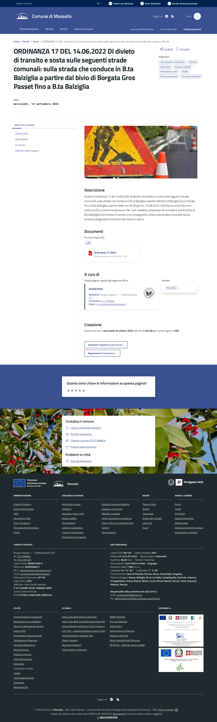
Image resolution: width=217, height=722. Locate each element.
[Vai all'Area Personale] (182, 3)
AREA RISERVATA (107, 717)
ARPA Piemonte (117, 617)
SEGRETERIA (96, 289)
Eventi (178, 504)
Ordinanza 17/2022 (105, 253)
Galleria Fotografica (184, 518)
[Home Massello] (44, 16)
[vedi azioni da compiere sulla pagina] (182, 49)
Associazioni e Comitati (186, 532)
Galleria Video (181, 523)
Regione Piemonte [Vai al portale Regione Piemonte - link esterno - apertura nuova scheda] (24, 3)
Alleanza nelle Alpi (119, 635)
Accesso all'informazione (142, 29)
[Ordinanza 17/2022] (90, 253)
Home (16, 41)
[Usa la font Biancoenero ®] (121, 3)
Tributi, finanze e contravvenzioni (117, 523)
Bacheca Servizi (21, 649)
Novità (26, 41)
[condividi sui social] (166, 49)
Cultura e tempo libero (73, 532)
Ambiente (67, 509)
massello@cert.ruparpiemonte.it (35, 570)
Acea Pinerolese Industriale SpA (77, 635)
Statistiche (19, 682)
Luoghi (178, 509)
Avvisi (36, 41)
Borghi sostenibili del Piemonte (125, 640)
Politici (17, 532)
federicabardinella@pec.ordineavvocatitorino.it (137, 598)
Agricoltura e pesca (71, 504)
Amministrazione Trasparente (28, 617)
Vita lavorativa (109, 532)
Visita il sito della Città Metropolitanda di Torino (85, 621)
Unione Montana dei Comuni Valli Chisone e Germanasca (89, 626)
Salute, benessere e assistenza (117, 518)
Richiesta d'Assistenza (24, 645)
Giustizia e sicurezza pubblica (115, 504)
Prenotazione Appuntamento (28, 635)
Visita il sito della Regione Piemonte (79, 617)
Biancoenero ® (120, 714)
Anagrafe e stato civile (73, 513)
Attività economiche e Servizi (189, 527)
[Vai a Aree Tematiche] (150, 3)
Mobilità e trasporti (111, 513)
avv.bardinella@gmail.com (129, 595)
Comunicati (148, 513)
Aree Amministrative (24, 509)
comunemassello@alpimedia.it (111, 304)
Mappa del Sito (21, 687)
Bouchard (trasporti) (71, 645)
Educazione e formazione (74, 537)
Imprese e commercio (112, 509)
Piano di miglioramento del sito (29, 626)
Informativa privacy (23, 659)
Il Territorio (180, 513)
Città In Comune (166, 709)
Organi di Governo (22, 504)
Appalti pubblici (69, 518)
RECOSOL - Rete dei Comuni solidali (127, 645)
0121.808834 (107, 301)
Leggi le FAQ (20, 631)
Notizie (146, 509)
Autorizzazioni (68, 523)
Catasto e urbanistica (72, 527)
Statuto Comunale (23, 654)
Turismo (105, 527)
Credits (17, 673)
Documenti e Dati (22, 518)
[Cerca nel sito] (197, 16)
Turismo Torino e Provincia (74, 649)
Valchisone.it (116, 626)
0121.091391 (25, 560)
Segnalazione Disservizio (25, 640)
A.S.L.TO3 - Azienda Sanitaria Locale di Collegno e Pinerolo (90, 631)
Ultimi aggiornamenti (24, 678)
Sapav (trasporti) (70, 640)
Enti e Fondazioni (22, 523)
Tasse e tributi (149, 504)
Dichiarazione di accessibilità (27, 621)
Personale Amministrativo (26, 527)
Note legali (19, 664)
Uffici (16, 513)
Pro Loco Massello (118, 621)
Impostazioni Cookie (23, 668)
